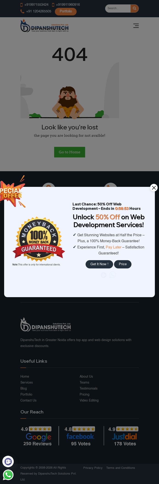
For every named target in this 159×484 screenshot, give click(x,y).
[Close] (154, 187)
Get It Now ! (99, 264)
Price (123, 264)
